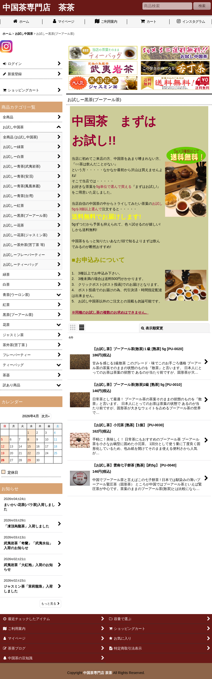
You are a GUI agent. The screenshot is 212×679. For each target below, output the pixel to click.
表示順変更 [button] (152, 328)
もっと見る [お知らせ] (50, 603)
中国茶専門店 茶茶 (97, 673)
